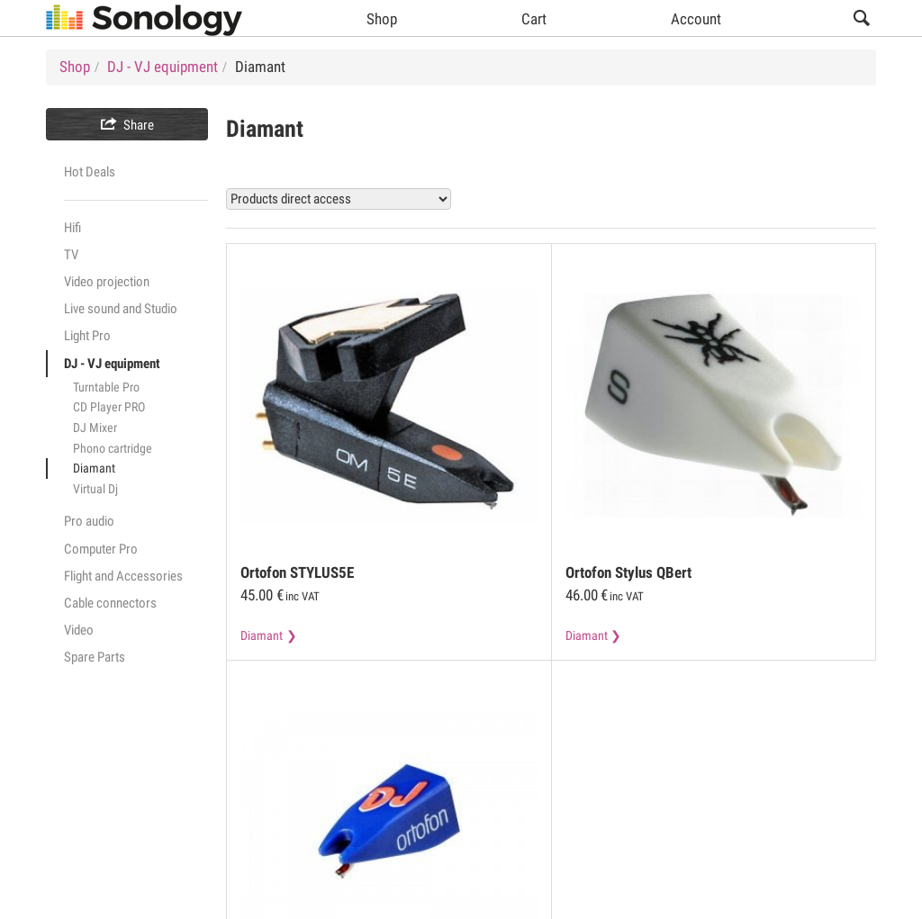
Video (79, 630)
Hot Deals (89, 172)
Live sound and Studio (120, 309)
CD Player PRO (109, 407)
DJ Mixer (95, 427)
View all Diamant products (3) (771, 198)
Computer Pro (101, 549)
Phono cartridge (112, 448)
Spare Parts (94, 657)
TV (71, 255)
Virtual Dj (95, 489)
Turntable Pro (106, 387)
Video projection (106, 282)
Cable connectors (110, 603)
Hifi (72, 228)
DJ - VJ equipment (112, 364)
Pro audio (89, 521)
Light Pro (87, 336)
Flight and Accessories (123, 576)
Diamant (94, 468)
